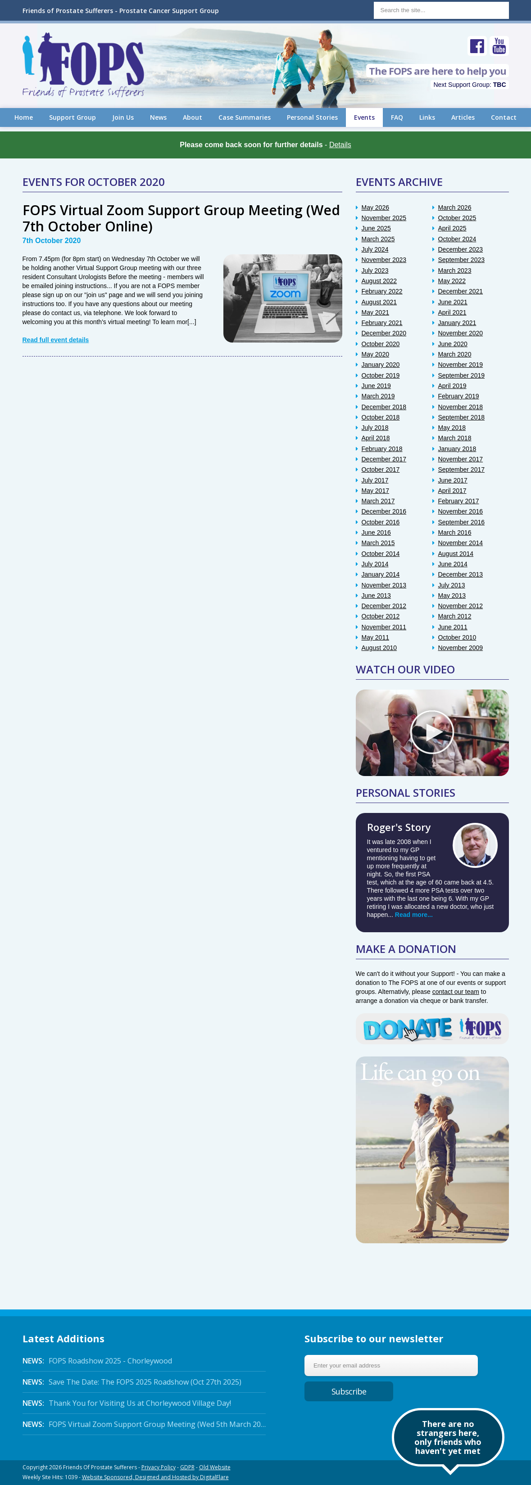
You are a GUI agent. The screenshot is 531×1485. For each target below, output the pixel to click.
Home (23, 117)
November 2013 (384, 585)
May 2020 (375, 354)
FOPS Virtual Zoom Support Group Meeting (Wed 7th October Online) (181, 218)
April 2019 (452, 386)
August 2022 (379, 281)
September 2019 (461, 375)
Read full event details (56, 339)
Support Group (72, 117)
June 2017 (452, 480)
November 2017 (460, 459)
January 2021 (457, 323)
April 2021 (452, 312)
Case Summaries (244, 117)
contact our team (455, 991)
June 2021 (452, 302)
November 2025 (384, 218)
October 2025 (457, 218)
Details (340, 145)
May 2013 (452, 595)
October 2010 (457, 637)
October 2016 (381, 522)
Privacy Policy (158, 1467)
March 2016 (455, 532)
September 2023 (461, 260)
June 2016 (376, 532)
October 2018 (381, 417)
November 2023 (384, 260)
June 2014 (452, 564)
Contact (504, 117)
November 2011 (384, 627)
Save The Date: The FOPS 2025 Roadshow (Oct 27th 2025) (132, 1382)
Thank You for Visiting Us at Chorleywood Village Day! (127, 1403)
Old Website (215, 1467)
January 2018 (457, 449)
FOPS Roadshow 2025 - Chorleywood (97, 1361)
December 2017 (384, 459)
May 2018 (452, 427)
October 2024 (457, 239)
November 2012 (460, 606)
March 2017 (378, 501)
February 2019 (458, 396)
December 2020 (384, 333)
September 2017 (461, 469)
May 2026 (375, 207)
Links (427, 117)
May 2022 (452, 281)
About (192, 117)
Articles (463, 117)
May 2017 (375, 490)
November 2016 (460, 511)
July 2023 (375, 270)
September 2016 (461, 522)
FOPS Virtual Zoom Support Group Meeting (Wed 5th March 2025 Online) (144, 1424)
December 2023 (460, 249)
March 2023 (455, 270)
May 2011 (375, 637)
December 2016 (384, 511)
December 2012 (384, 606)
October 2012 (381, 616)
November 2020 (460, 333)
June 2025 (376, 228)
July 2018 (375, 427)
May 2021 (375, 312)
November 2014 (460, 543)
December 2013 (460, 574)
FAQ (397, 117)
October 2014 (381, 554)
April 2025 (452, 228)
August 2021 (379, 302)
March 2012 (455, 616)
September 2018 (461, 417)
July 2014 (375, 564)
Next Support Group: (469, 84)
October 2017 (381, 469)
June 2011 (452, 627)
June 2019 (376, 386)
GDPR (187, 1467)
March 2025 (378, 239)
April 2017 (452, 490)
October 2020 (381, 344)
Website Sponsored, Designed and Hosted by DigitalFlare (155, 1477)
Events (364, 117)
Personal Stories (312, 117)
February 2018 (382, 449)
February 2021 (382, 323)
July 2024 (375, 249)
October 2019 (381, 375)
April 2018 (376, 438)
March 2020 (455, 354)
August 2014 (456, 554)
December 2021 (460, 291)
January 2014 (381, 574)
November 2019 (460, 364)
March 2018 (455, 438)
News (158, 117)
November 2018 (460, 407)
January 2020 (381, 364)
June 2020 (452, 344)
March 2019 (378, 396)
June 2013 (376, 595)
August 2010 (379, 648)
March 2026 (455, 207)
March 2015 (378, 543)
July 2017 (375, 480)
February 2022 (382, 291)
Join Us (123, 117)
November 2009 (460, 648)
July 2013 (451, 585)
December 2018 (384, 407)
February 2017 (458, 501)
